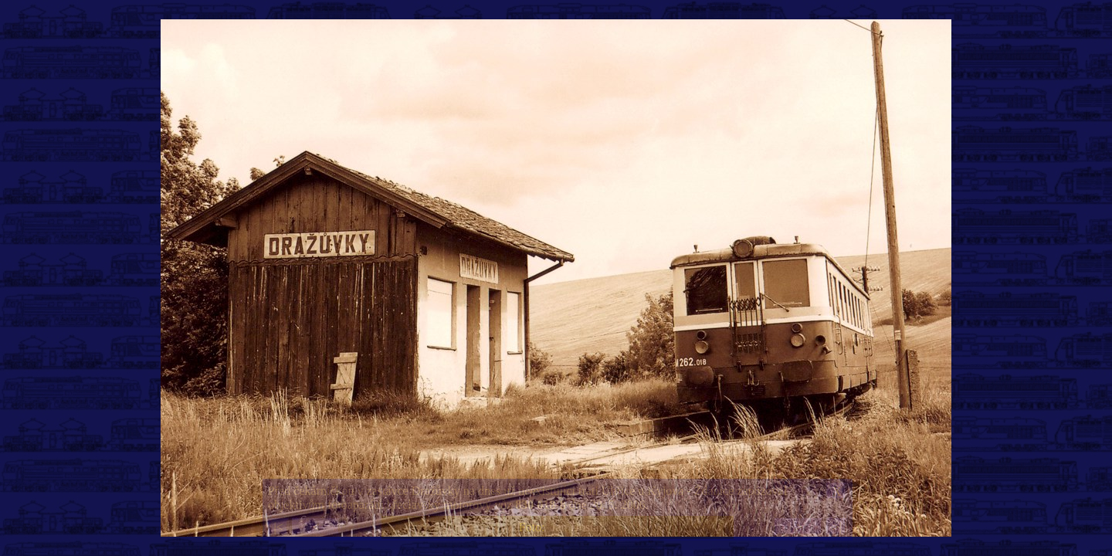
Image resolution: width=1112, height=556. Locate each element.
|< (278, 527)
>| (836, 527)
